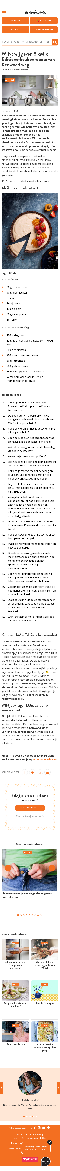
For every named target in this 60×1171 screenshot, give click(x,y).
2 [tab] (27, 1116)
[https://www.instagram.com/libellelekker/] (39, 1127)
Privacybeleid (30, 818)
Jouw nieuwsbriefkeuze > (30, 807)
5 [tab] (36, 1116)
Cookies (45, 1138)
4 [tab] (33, 1116)
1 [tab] (24, 1116)
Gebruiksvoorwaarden (29, 1138)
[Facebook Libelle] (34, 1127)
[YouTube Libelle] (44, 1127)
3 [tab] (30, 1116)
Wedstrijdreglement (17, 1149)
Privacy (15, 1138)
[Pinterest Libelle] (48, 1127)
